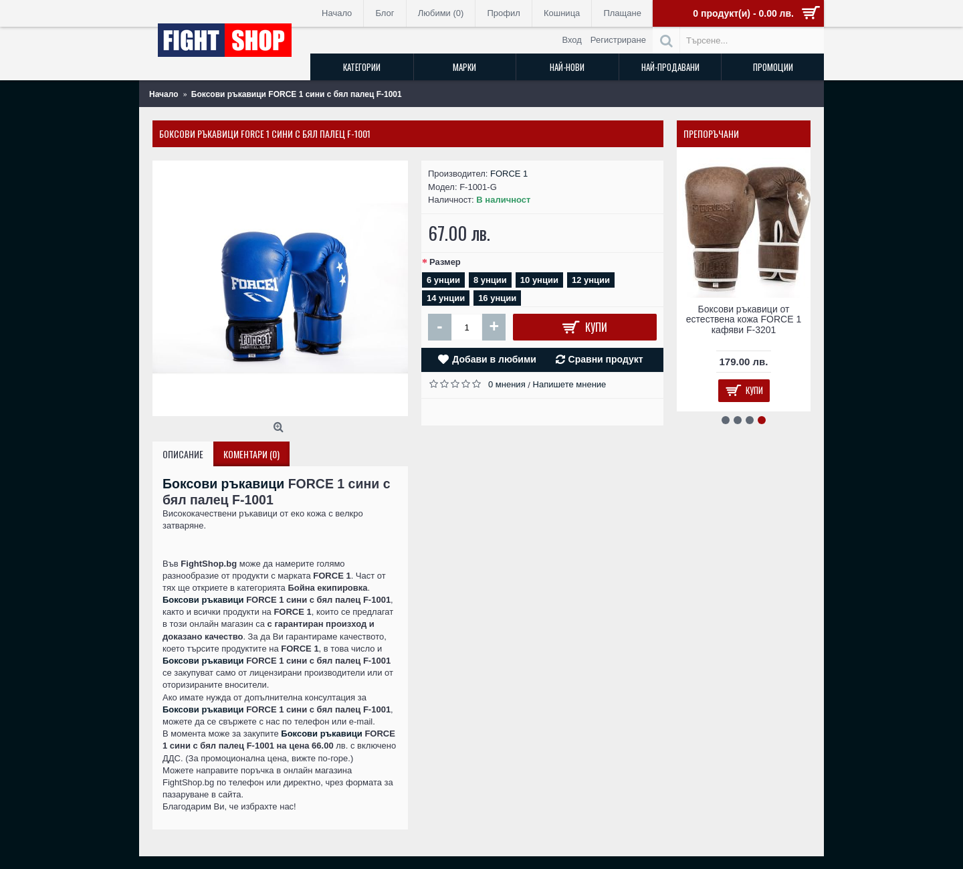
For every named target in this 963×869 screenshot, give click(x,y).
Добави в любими (494, 359)
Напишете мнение (570, 384)
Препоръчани (711, 133)
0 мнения (507, 384)
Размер (445, 262)
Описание (183, 454)
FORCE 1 (509, 174)
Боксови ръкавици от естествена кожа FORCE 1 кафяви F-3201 (743, 319)
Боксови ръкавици (223, 483)
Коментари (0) (251, 454)
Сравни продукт (605, 359)
